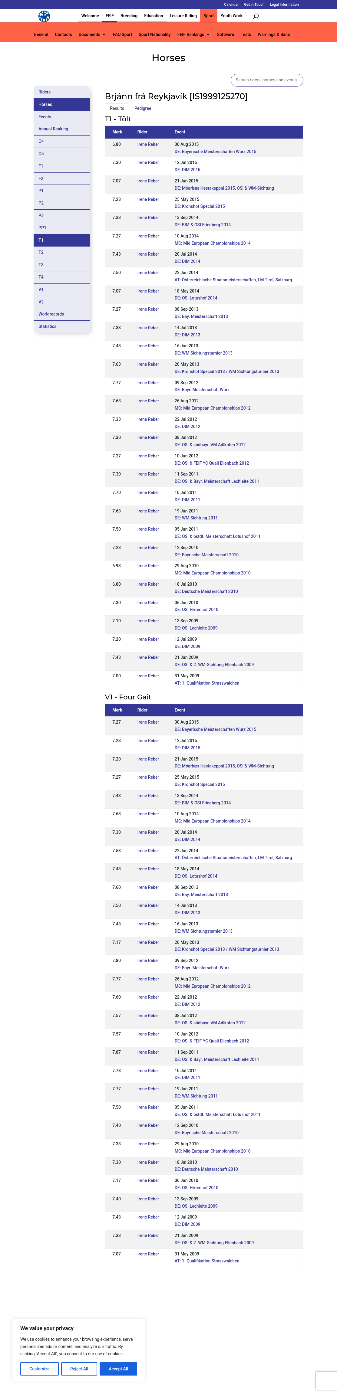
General (41, 34)
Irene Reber (148, 144)
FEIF (110, 15)
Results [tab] (117, 108)
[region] (78, 1350)
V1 (41, 289)
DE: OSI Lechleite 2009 (196, 628)
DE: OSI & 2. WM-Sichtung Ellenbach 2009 (214, 664)
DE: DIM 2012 (187, 426)
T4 (41, 277)
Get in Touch (254, 5)
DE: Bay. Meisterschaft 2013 (201, 316)
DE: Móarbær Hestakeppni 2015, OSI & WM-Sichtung (224, 188)
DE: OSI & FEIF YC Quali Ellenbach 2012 (212, 463)
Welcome (90, 15)
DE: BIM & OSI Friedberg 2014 (203, 224)
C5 (41, 153)
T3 (41, 264)
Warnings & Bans (274, 34)
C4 (41, 141)
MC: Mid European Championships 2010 (213, 573)
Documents (90, 34)
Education (153, 15)
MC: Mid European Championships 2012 (213, 408)
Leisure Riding (183, 15)
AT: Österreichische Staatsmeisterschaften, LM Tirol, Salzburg (233, 279)
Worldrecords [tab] (51, 314)
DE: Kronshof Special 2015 (200, 206)
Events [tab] (44, 116)
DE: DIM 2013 (187, 334)
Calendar (231, 5)
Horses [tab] (45, 104)
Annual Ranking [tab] (53, 128)
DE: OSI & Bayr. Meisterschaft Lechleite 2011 (217, 481)
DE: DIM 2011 (187, 499)
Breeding (129, 15)
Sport (208, 15)
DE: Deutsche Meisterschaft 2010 (206, 591)
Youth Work (232, 15)
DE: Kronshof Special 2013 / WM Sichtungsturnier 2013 (227, 371)
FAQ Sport (122, 34)
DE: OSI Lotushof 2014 (196, 298)
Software (225, 34)
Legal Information (284, 5)
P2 (41, 203)
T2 (41, 252)
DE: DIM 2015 (187, 169)
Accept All (118, 1368)
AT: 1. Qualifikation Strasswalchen (207, 683)
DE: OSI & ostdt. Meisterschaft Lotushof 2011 (218, 536)
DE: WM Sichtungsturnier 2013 (204, 353)
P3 (41, 215)
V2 (41, 301)
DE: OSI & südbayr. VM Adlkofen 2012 (210, 444)
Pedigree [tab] (142, 108)
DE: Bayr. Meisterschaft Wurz (202, 389)
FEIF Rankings (190, 34)
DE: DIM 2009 (187, 646)
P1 (41, 190)
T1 (41, 240)
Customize (39, 1368)
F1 (40, 166)
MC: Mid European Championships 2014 (213, 243)
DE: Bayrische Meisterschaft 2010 (207, 554)
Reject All (79, 1368)
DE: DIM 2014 (187, 261)
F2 (40, 178)
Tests (246, 34)
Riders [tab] (44, 92)
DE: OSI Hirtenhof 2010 (197, 609)
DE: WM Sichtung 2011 (196, 517)
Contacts (63, 34)
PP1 (42, 227)
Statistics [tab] (47, 326)
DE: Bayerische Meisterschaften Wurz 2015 (215, 151)
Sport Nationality (154, 34)
